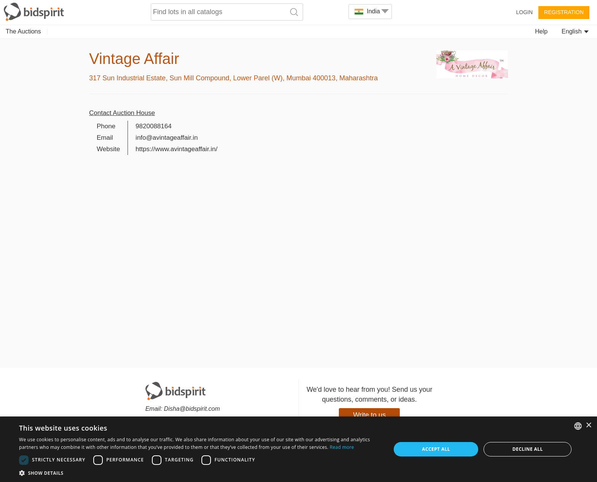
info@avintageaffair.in (167, 137)
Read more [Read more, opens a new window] (342, 447)
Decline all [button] (527, 449)
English (575, 31)
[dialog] (298, 449)
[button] (199, 472)
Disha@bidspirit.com (192, 408)
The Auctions (23, 31)
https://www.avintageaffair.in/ (176, 149)
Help (541, 31)
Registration (564, 12)
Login (524, 12)
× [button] (588, 425)
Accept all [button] (436, 449)
